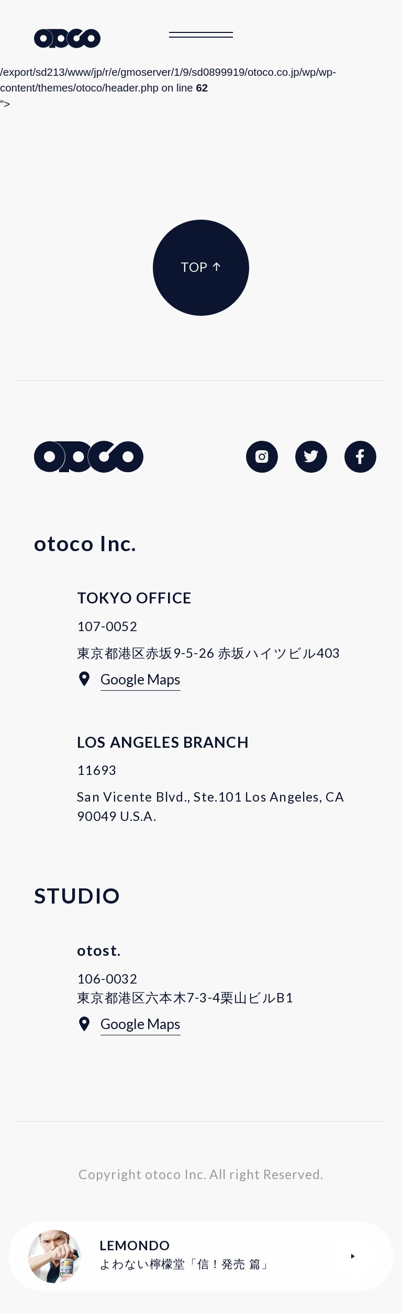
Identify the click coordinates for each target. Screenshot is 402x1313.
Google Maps (140, 679)
